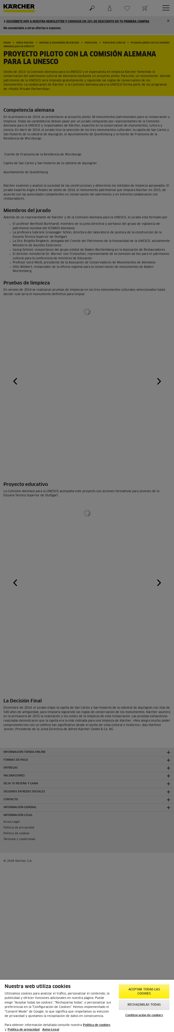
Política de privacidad (24, 1029)
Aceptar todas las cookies (144, 991)
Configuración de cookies (144, 1015)
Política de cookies (96, 1025)
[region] (87, 1006)
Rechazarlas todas (144, 1004)
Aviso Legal (50, 1029)
